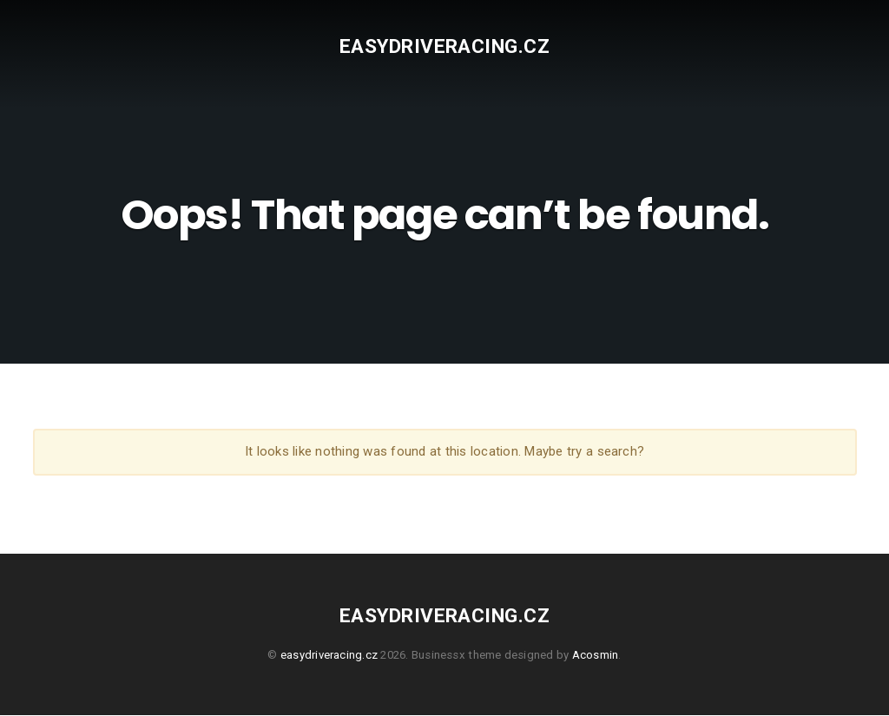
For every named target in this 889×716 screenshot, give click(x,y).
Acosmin (595, 655)
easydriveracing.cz (444, 46)
